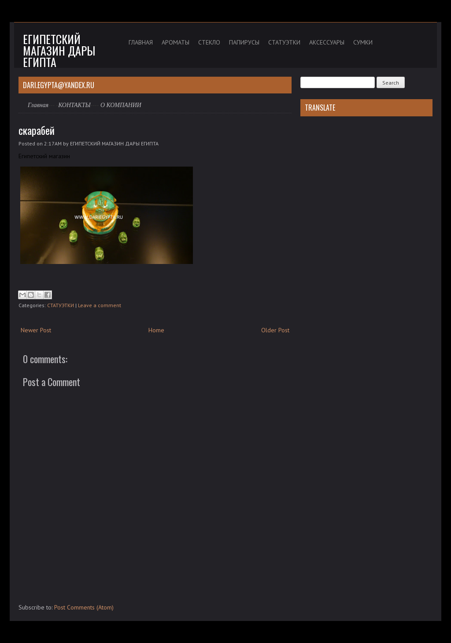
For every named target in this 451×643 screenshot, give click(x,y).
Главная (38, 105)
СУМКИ (363, 42)
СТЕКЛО (209, 42)
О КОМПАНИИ (120, 105)
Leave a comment (99, 305)
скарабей (36, 130)
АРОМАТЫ (175, 42)
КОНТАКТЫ (74, 105)
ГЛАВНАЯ (141, 42)
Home (156, 330)
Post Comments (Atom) (84, 607)
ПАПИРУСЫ (244, 42)
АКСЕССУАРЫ (326, 42)
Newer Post (36, 330)
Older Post (275, 330)
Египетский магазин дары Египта (59, 50)
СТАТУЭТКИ (284, 42)
